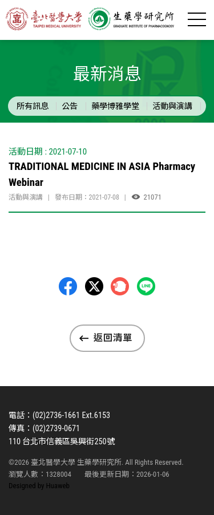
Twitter (94, 286)
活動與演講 (172, 106)
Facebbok (68, 286)
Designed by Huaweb (39, 485)
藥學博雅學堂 (115, 106)
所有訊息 (33, 106)
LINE (146, 286)
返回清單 (113, 337)
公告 (70, 106)
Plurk (120, 286)
